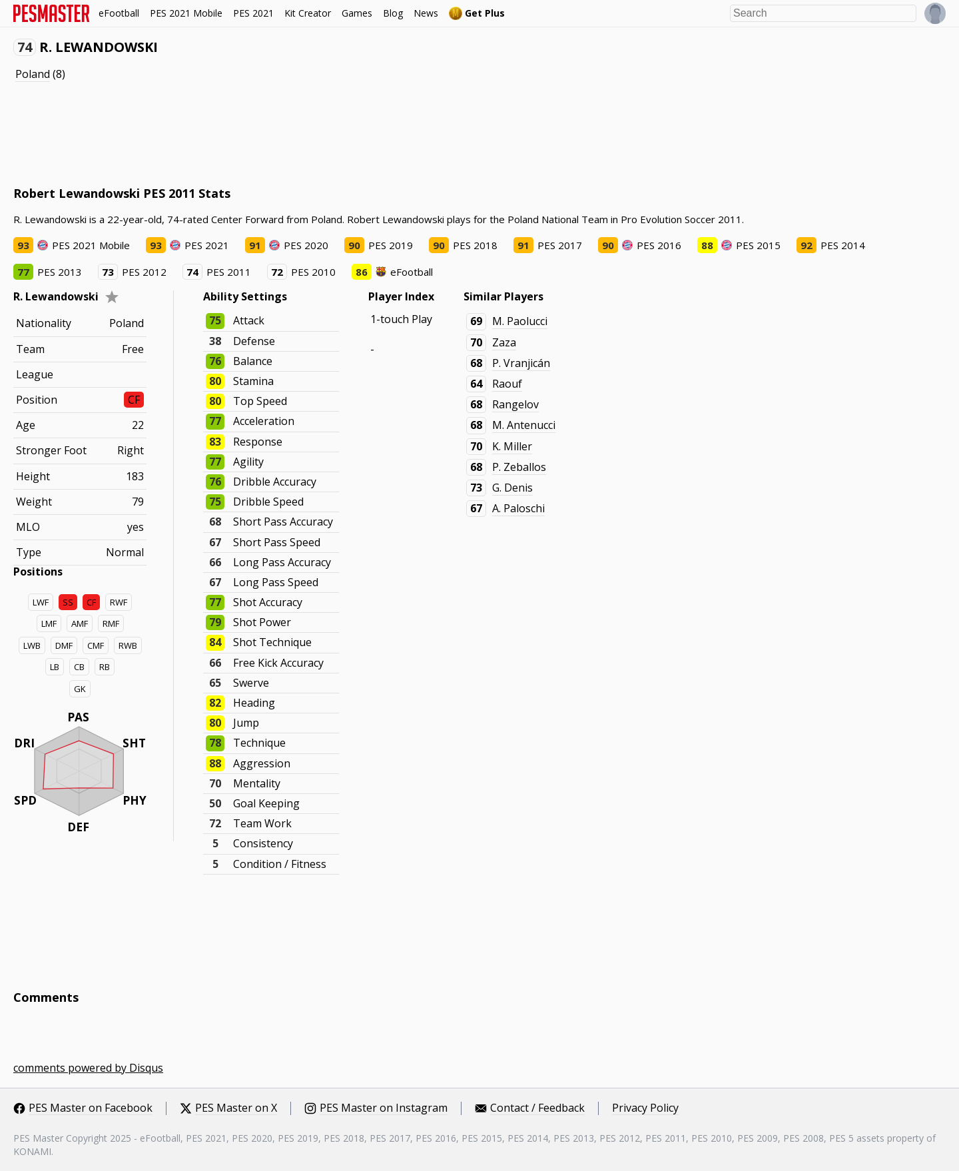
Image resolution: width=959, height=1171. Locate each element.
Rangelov (515, 404)
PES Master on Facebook (91, 1108)
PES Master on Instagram (384, 1108)
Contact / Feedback (537, 1108)
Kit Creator (307, 13)
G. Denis (512, 487)
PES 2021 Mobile (186, 13)
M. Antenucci (523, 425)
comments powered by (88, 1067)
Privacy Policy (645, 1108)
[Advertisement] (255, 134)
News (426, 13)
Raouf (507, 383)
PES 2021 (253, 13)
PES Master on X (236, 1108)
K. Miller (512, 446)
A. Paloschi (518, 508)
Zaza (504, 342)
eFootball (119, 13)
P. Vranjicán (521, 363)
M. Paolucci (519, 321)
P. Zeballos (519, 467)
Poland (32, 74)
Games (357, 13)
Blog (393, 13)
